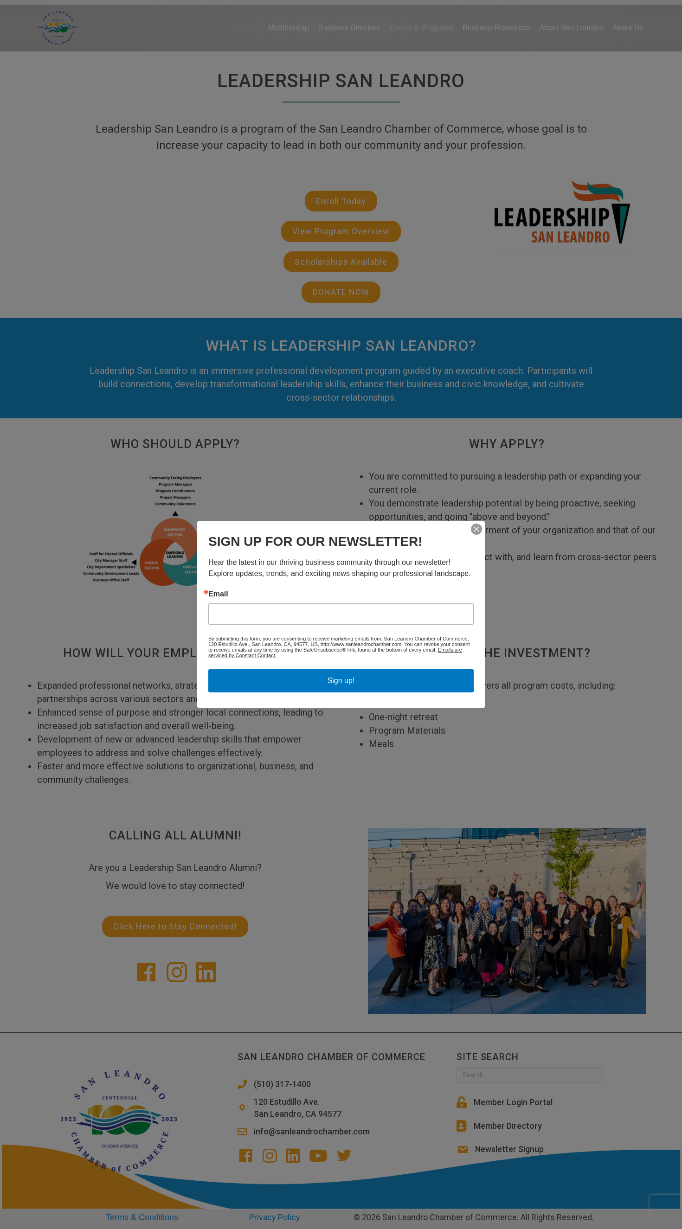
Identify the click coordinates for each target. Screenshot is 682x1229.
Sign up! (341, 681)
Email (218, 594)
